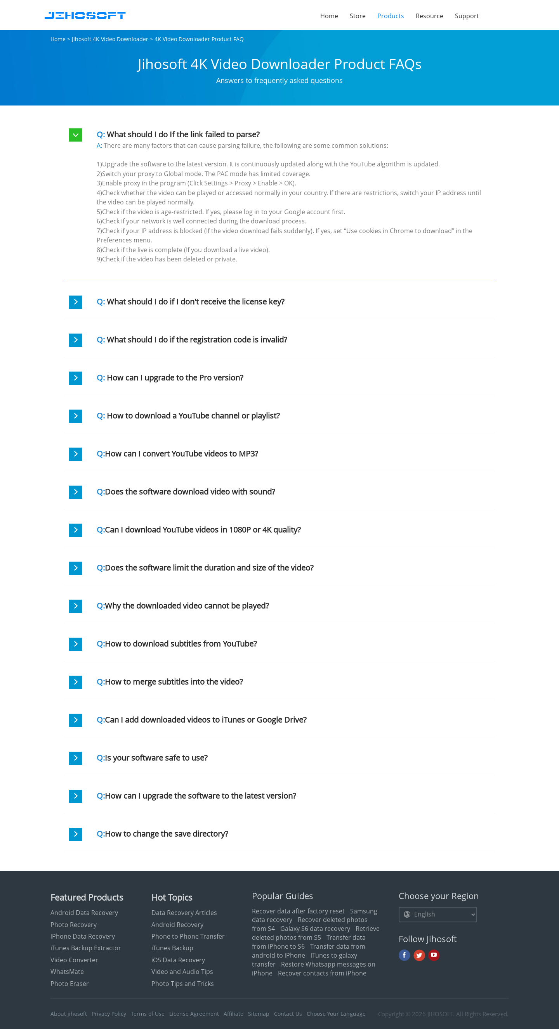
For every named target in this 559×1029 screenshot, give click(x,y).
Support (467, 16)
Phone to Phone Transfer (188, 936)
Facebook (404, 955)
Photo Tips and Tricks (182, 983)
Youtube (434, 955)
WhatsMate (67, 971)
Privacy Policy (109, 1013)
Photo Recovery (73, 924)
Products (393, 16)
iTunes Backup (172, 948)
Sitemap (258, 1013)
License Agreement (194, 1013)
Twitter (419, 955)
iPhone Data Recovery (82, 936)
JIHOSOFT (440, 1014)
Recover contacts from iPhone (322, 973)
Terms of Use (148, 1013)
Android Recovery (177, 924)
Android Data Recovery (84, 912)
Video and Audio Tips (182, 971)
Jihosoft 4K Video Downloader (110, 39)
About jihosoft (68, 1013)
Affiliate (233, 1013)
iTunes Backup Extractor (85, 948)
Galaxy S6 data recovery (315, 928)
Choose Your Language (336, 1013)
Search (497, 15)
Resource (429, 16)
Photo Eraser (69, 983)
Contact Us (288, 1013)
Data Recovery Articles (184, 912)
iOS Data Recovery (178, 960)
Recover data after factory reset (298, 911)
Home (329, 16)
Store (358, 16)
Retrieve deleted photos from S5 (316, 933)
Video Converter (74, 960)
